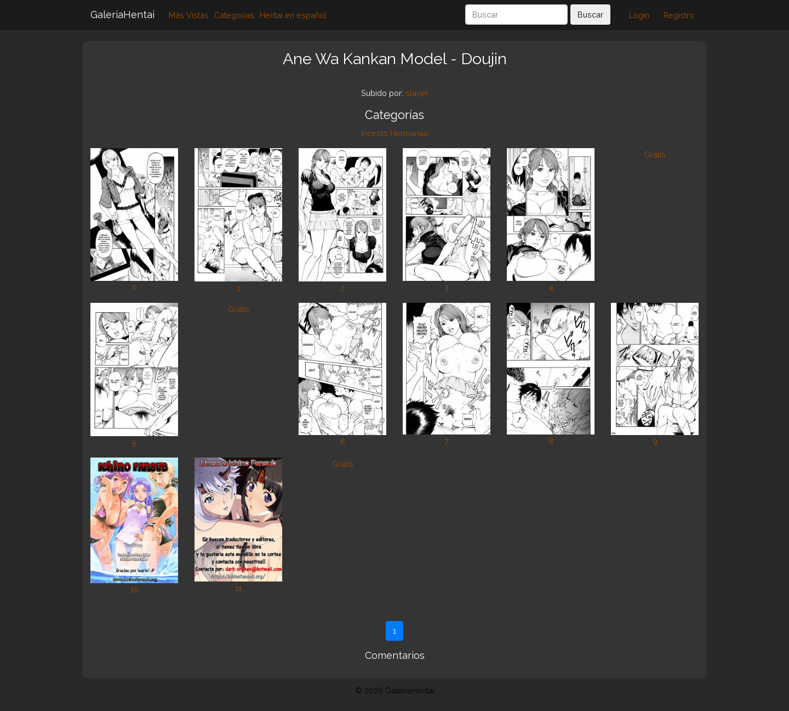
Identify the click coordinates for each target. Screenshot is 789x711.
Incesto (374, 133)
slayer (416, 93)
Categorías (234, 15)
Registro (679, 15)
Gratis (655, 154)
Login (639, 15)
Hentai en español (293, 15)
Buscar (590, 14)
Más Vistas (189, 15)
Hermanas (409, 133)
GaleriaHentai (122, 14)
